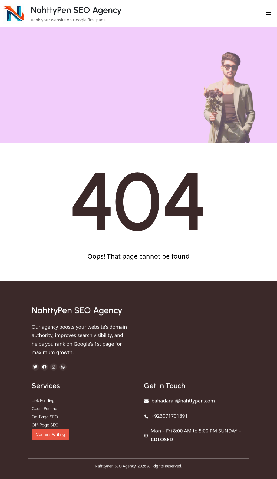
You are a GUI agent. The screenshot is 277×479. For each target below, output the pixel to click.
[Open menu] (268, 13)
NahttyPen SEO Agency (76, 10)
